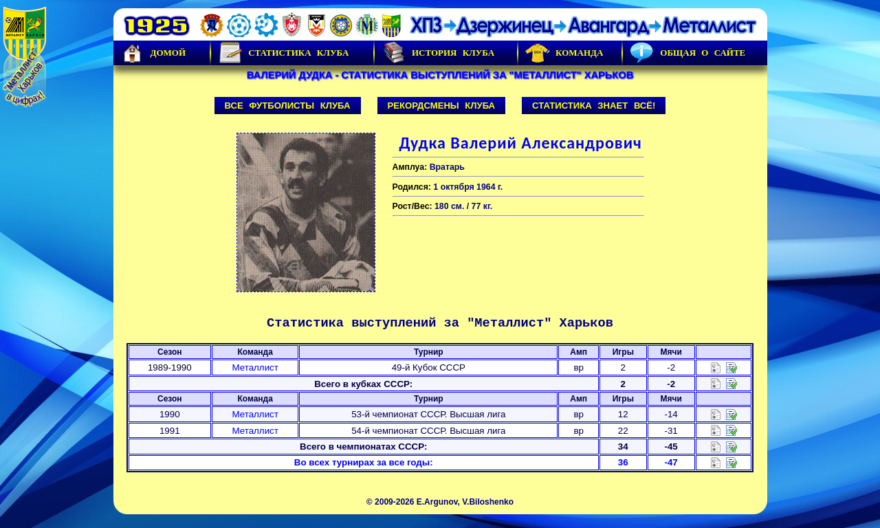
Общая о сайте (687, 53)
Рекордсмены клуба (442, 105)
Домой (153, 53)
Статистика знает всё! (593, 105)
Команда (564, 53)
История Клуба (438, 53)
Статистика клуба (283, 53)
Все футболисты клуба (288, 105)
